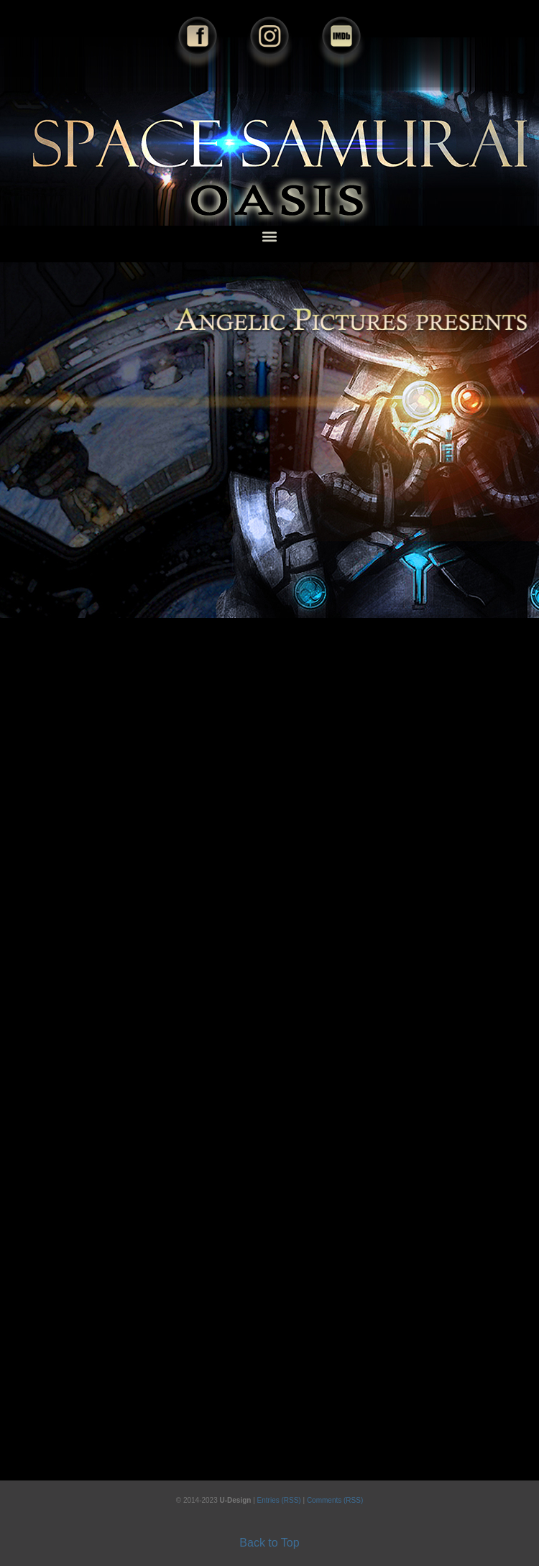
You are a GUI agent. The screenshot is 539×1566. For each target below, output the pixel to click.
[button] (270, 236)
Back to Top (269, 1543)
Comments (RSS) (335, 1500)
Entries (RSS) (280, 1500)
